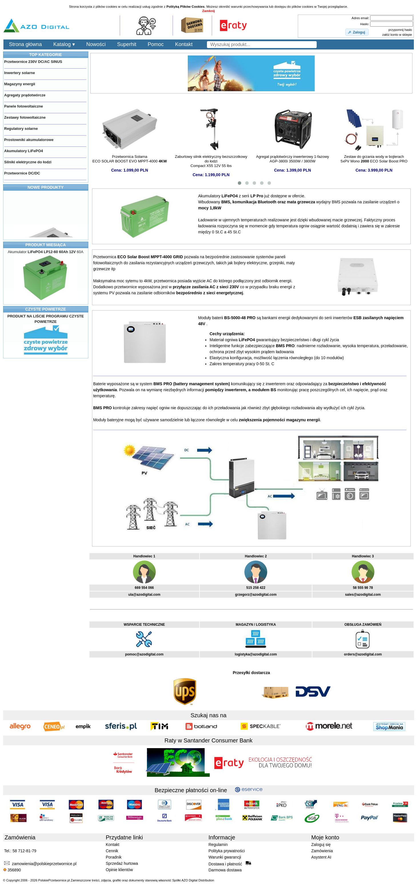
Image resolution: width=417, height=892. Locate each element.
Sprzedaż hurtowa (122, 863)
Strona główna (25, 44)
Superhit (126, 44)
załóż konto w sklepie (397, 34)
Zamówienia (322, 851)
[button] (357, 32)
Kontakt (184, 44)
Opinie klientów (119, 869)
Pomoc (156, 44)
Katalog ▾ (64, 44)
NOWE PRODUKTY (46, 187)
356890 (12, 870)
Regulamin (218, 844)
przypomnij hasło (400, 29)
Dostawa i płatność (230, 863)
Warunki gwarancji (225, 857)
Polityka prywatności (227, 851)
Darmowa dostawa (225, 870)
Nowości (96, 44)
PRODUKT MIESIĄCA (45, 245)
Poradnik (113, 857)
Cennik (112, 851)
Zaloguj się (321, 844)
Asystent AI (321, 857)
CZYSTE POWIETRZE (45, 309)
